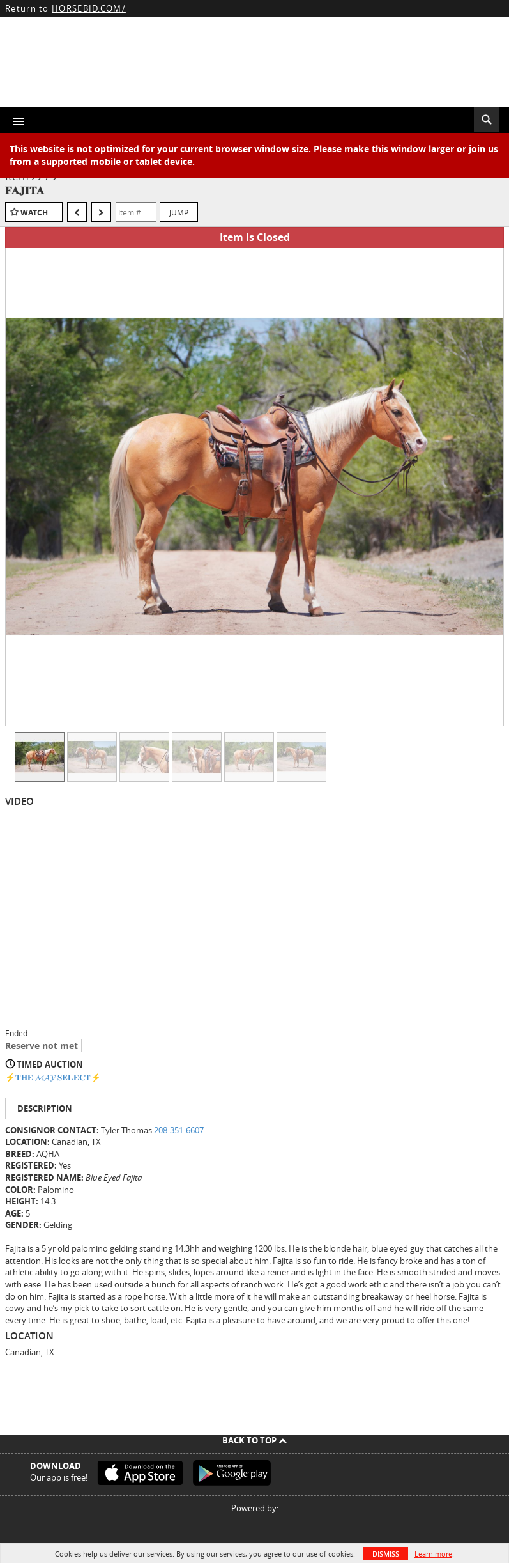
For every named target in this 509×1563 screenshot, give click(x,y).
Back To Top (254, 1440)
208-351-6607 (179, 1130)
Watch (34, 212)
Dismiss (385, 1554)
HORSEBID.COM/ (89, 8)
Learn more (433, 1554)
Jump (178, 212)
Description (44, 1108)
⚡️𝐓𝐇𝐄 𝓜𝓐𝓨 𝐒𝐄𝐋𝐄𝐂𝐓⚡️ (53, 1077)
